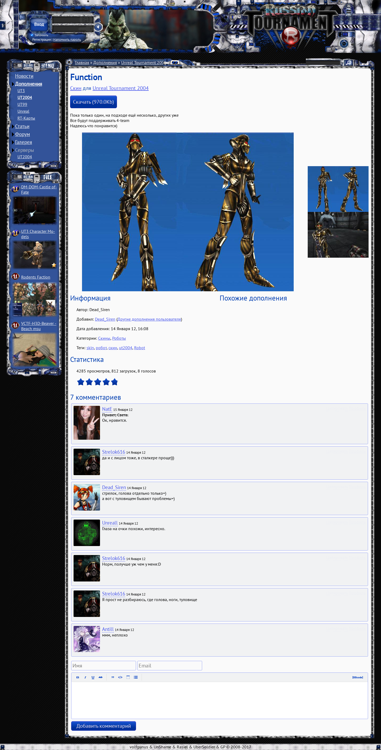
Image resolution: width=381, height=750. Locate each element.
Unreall (110, 523)
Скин (75, 88)
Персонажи (181, 62)
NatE (107, 409)
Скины (202, 62)
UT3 (21, 90)
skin (90, 347)
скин (112, 347)
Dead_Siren (105, 319)
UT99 (22, 104)
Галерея (23, 142)
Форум (22, 134)
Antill (108, 629)
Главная (82, 62)
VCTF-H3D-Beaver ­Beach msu (38, 326)
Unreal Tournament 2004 (143, 62)
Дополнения (28, 84)
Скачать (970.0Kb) (93, 101)
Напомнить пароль (67, 39)
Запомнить (39, 35)
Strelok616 (113, 452)
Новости (24, 76)
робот (101, 347)
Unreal (23, 111)
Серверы (24, 150)
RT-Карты (26, 118)
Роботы (119, 338)
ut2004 (125, 347)
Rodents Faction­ (35, 277)
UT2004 (24, 97)
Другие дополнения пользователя (149, 319)
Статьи (22, 126)
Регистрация (41, 39)
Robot (139, 347)
